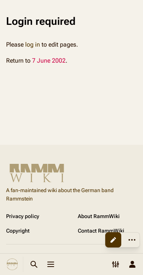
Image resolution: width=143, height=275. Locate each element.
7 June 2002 (49, 60)
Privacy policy (22, 216)
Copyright (18, 231)
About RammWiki (99, 216)
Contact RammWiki (101, 231)
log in (32, 44)
